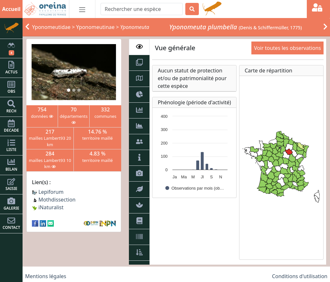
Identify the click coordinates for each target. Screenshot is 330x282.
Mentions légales (45, 276)
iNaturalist (47, 207)
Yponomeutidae (51, 27)
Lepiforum (47, 191)
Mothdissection (54, 199)
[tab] (139, 47)
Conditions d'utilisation (299, 276)
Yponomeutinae (95, 27)
